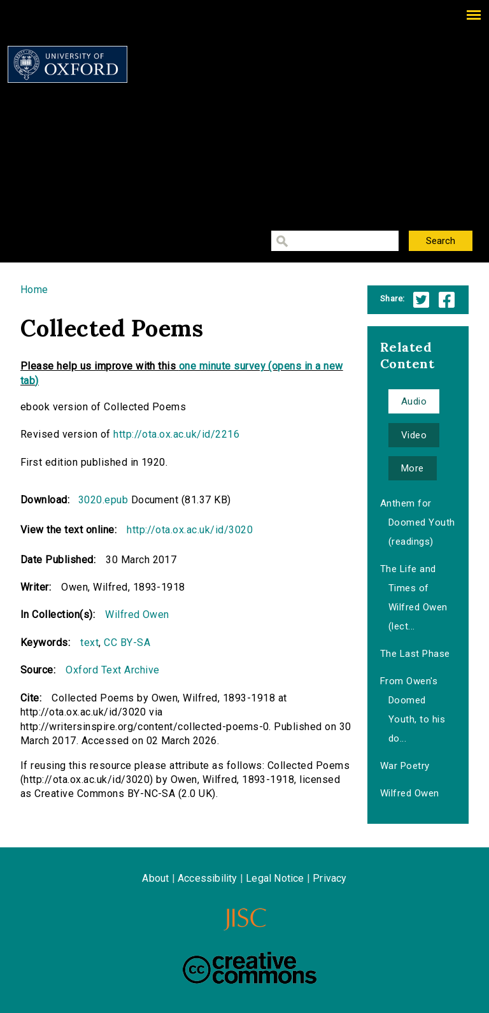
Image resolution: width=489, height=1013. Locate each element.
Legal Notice (275, 878)
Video (414, 435)
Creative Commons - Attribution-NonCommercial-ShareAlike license (249, 968)
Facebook (447, 300)
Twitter (421, 300)
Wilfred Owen (137, 614)
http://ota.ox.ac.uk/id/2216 (176, 434)
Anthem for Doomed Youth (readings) (417, 522)
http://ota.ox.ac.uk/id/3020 (190, 530)
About (155, 878)
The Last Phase (415, 653)
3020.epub (103, 500)
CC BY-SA (127, 642)
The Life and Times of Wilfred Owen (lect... (414, 597)
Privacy (329, 878)
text (89, 642)
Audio (414, 401)
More (412, 468)
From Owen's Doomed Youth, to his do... (412, 709)
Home (34, 290)
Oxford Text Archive (112, 670)
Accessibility (207, 878)
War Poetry (405, 766)
